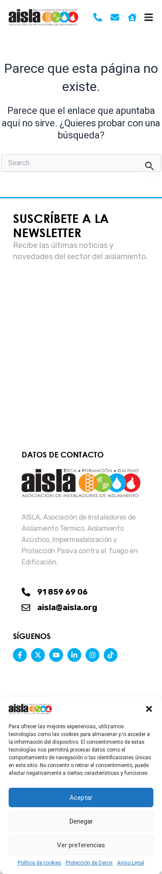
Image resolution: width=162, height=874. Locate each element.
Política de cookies (39, 863)
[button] (149, 709)
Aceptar (81, 798)
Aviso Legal (130, 863)
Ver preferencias (81, 845)
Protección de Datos (89, 863)
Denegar (81, 821)
